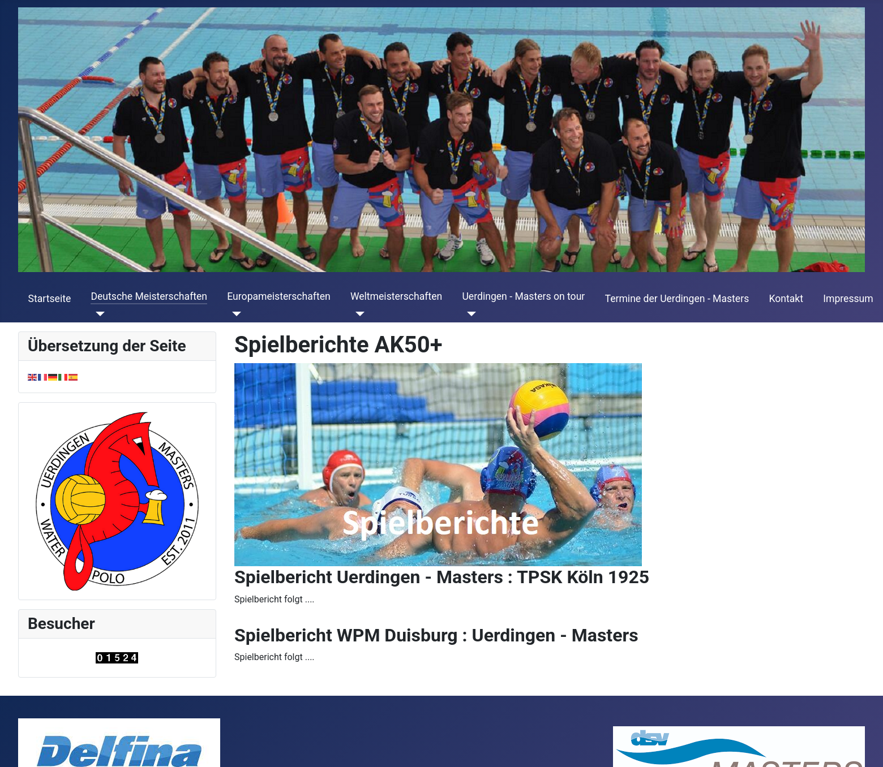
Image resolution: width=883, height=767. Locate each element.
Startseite (49, 298)
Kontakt (786, 298)
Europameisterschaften (278, 296)
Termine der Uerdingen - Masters (677, 298)
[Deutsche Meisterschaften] (98, 314)
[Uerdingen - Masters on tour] (469, 314)
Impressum (848, 298)
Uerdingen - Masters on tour (523, 296)
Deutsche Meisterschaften (149, 296)
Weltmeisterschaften (396, 296)
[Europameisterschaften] (234, 314)
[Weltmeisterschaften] (357, 314)
